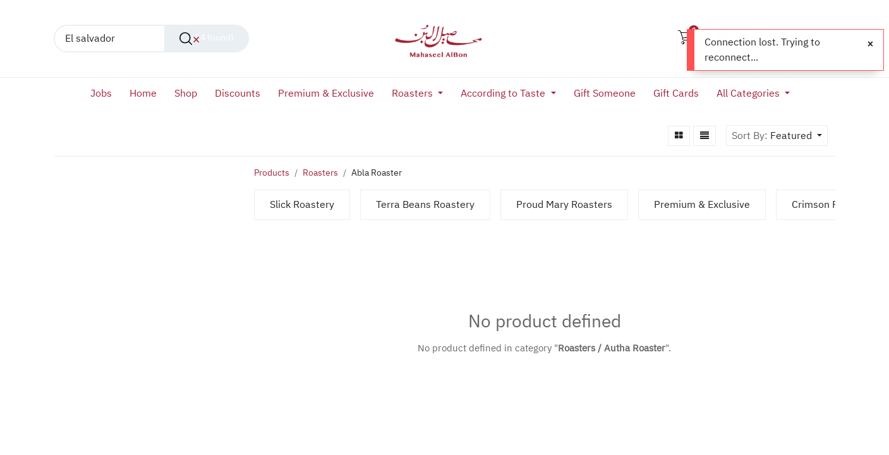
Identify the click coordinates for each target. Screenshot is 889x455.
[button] (796, 135)
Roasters (320, 172)
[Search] (206, 38)
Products (271, 172)
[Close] (870, 44)
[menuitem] (105, 94)
